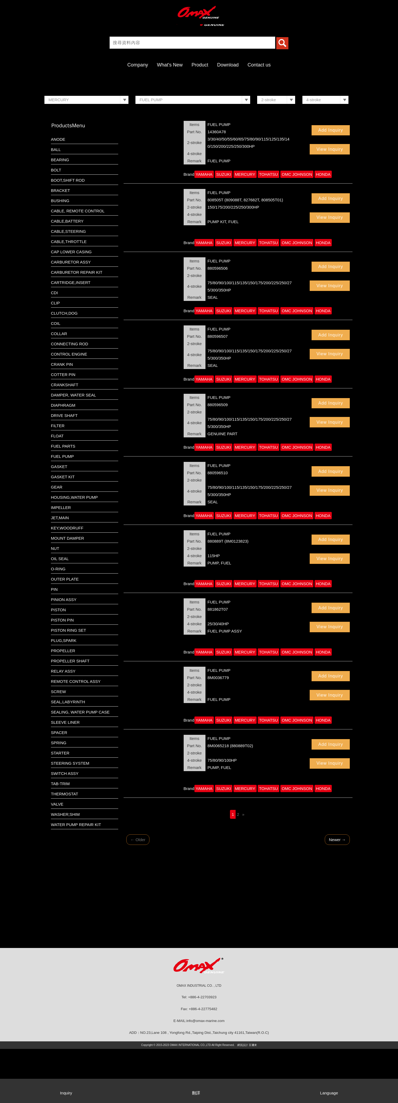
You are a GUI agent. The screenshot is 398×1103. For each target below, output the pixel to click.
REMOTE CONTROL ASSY (75, 735)
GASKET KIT (63, 531)
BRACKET (60, 244)
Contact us (259, 65)
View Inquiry (329, 203)
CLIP (55, 357)
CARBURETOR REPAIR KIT (76, 326)
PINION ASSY (63, 653)
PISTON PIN (62, 674)
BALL (56, 203)
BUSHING (60, 254)
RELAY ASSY (63, 725)
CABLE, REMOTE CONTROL (77, 265)
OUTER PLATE (65, 633)
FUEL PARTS (63, 500)
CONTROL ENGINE (69, 408)
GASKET (59, 520)
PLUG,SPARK (63, 694)
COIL (55, 377)
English (383, 8)
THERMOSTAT (64, 848)
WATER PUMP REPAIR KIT (76, 878)
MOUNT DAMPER (67, 592)
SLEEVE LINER (65, 776)
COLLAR (59, 387)
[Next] (243, 868)
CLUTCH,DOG (64, 367)
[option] (199, 107)
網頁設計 (242, 1099)
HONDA (323, 228)
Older (137, 893)
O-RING (58, 623)
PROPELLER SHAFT (70, 715)
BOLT (56, 224)
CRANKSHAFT (64, 439)
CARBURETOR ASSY (71, 316)
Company (137, 65)
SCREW (58, 745)
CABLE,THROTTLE (69, 295)
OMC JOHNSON (297, 228)
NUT (55, 602)
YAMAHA (204, 228)
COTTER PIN (63, 428)
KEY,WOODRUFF (67, 582)
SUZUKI (223, 228)
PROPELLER (63, 704)
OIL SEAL (60, 612)
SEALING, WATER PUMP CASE (80, 766)
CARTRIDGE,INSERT (70, 336)
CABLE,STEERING (68, 285)
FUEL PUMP (62, 510)
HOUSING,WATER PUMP (74, 551)
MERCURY (245, 228)
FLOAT (57, 490)
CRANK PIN (62, 418)
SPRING (59, 797)
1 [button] (196, 135)
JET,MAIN (60, 572)
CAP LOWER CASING (71, 306)
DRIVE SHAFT (64, 469)
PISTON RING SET (68, 684)
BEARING (60, 214)
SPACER (59, 786)
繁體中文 (364, 8)
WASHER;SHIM (65, 868)
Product (199, 65)
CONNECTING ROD (69, 398)
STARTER (60, 807)
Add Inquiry (330, 184)
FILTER (58, 479)
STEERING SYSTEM (70, 817)
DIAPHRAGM (63, 459)
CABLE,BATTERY (67, 275)
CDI (54, 347)
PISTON (58, 664)
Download (228, 65)
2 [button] (201, 135)
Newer (337, 893)
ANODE (58, 193)
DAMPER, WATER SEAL (73, 449)
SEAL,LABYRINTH (68, 756)
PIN (54, 643)
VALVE (57, 858)
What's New (170, 65)
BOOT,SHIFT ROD (68, 234)
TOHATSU (268, 228)
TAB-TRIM (60, 837)
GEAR (56, 541)
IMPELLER (61, 561)
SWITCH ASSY (65, 827)
